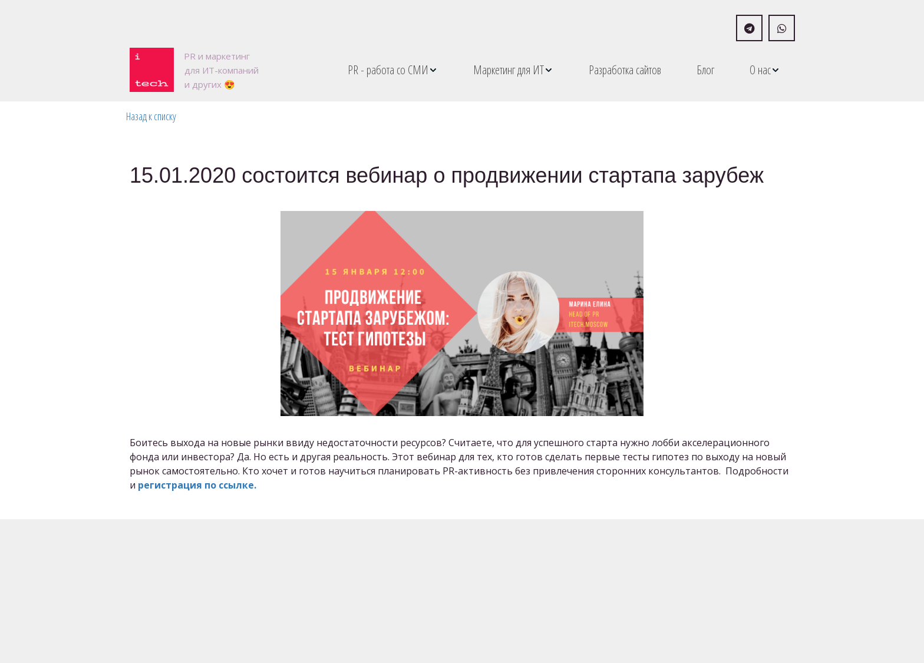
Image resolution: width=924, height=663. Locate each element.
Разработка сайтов (625, 70)
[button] (393, 69)
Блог (705, 70)
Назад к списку (151, 116)
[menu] (535, 69)
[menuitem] (393, 69)
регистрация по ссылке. (198, 485)
